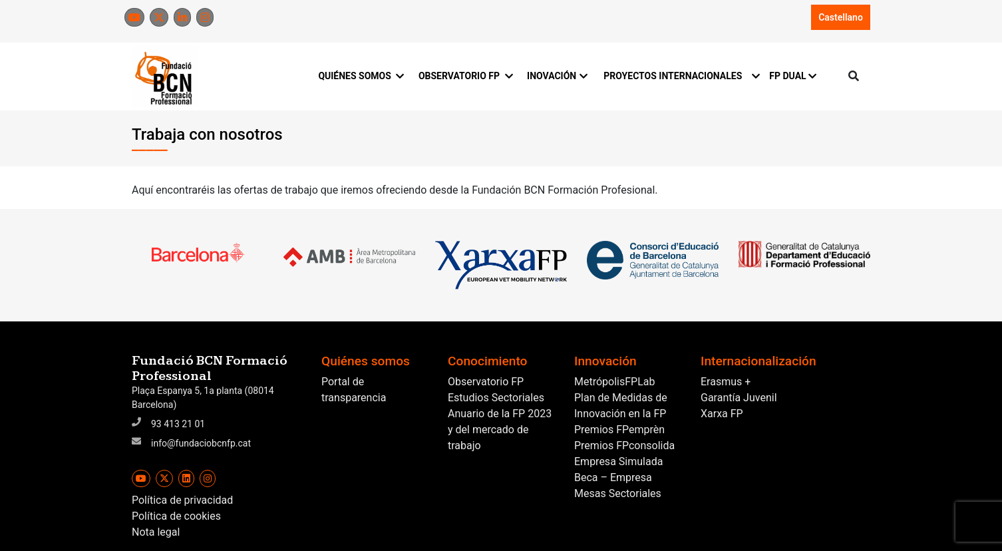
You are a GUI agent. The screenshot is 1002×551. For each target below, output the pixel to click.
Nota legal (156, 532)
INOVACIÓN (557, 76)
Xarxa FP (722, 413)
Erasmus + (726, 381)
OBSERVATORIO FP (464, 76)
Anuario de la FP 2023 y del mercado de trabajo (500, 429)
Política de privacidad (182, 500)
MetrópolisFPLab (614, 381)
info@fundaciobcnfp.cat (201, 443)
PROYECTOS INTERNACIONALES (678, 76)
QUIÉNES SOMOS (360, 76)
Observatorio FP (486, 381)
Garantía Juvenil (739, 397)
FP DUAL (792, 76)
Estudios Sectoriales (496, 397)
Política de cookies (176, 516)
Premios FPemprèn (619, 429)
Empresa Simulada (618, 461)
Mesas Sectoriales (617, 493)
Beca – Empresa (613, 477)
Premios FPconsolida (624, 445)
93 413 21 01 (178, 424)
